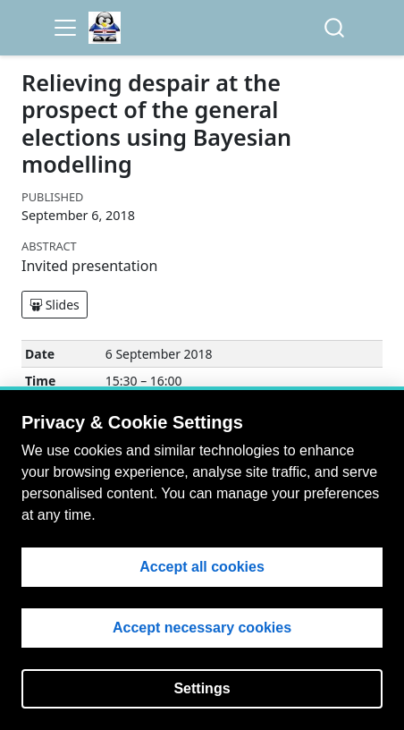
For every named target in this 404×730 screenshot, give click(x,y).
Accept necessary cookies (202, 627)
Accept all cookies (202, 566)
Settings (201, 688)
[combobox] (335, 28)
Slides (54, 304)
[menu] (65, 27)
